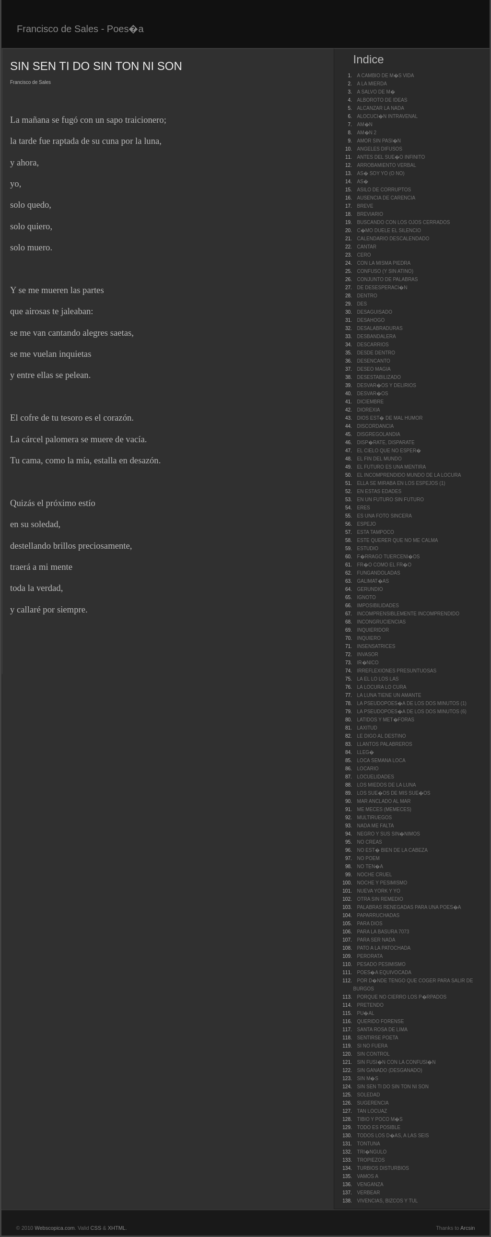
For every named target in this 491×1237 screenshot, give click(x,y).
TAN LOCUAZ (372, 1111)
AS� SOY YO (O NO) (381, 173)
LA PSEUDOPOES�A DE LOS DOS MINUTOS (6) (412, 711)
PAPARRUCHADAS (378, 915)
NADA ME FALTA (375, 825)
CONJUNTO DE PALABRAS (387, 279)
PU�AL (365, 1013)
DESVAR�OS (372, 393)
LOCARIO (368, 768)
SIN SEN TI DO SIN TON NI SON (393, 1086)
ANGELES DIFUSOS (379, 149)
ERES (363, 507)
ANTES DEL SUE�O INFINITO (391, 157)
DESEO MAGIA (374, 369)
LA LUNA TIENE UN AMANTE (389, 695)
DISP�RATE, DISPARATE (386, 442)
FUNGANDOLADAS (378, 573)
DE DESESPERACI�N (382, 287)
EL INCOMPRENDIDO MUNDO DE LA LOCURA (409, 475)
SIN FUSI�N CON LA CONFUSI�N (396, 1062)
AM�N (365, 124)
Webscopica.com (55, 1228)
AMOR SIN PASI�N (379, 140)
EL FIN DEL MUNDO (379, 458)
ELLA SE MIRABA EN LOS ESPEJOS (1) (401, 483)
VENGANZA (370, 1184)
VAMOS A (367, 1176)
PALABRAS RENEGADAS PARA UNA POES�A (409, 907)
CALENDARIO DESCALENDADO (393, 238)
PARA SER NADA (376, 939)
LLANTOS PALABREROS (384, 744)
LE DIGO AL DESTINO (381, 736)
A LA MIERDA (372, 83)
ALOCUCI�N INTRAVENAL (387, 116)
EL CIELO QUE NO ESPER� (389, 450)
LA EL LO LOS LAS (378, 679)
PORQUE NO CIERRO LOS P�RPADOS (402, 997)
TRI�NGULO (372, 1152)
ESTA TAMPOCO (375, 532)
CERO (364, 255)
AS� (362, 181)
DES (362, 303)
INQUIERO (369, 638)
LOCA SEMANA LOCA (381, 760)
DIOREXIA (368, 409)
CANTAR (366, 246)
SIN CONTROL (373, 1054)
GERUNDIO (370, 589)
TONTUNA (368, 1143)
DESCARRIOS (373, 344)
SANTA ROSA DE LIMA (382, 1029)
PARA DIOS (370, 923)
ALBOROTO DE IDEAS (382, 100)
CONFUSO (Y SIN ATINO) (385, 271)
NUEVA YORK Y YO (378, 891)
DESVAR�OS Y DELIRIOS (386, 385)
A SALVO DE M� (376, 91)
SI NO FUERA (372, 1046)
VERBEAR (368, 1192)
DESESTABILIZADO (379, 377)
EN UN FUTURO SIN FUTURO (390, 499)
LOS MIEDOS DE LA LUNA (386, 785)
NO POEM (368, 858)
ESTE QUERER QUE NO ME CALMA (397, 540)
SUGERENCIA (373, 1103)
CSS (96, 1228)
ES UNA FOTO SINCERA (384, 515)
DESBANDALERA (376, 336)
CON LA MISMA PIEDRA (384, 263)
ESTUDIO (367, 548)
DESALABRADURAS (380, 328)
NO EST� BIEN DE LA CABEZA (392, 850)
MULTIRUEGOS (374, 817)
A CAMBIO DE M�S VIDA (385, 75)
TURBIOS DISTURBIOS (383, 1168)
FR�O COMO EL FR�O (384, 564)
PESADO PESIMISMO (381, 964)
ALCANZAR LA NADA (380, 108)
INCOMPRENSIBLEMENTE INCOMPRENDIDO (408, 613)
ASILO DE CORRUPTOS (384, 189)
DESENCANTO (373, 361)
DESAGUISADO (374, 312)
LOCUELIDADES (375, 776)
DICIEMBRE (370, 401)
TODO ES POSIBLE (378, 1127)
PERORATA (370, 956)
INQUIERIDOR (373, 630)
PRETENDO (370, 1005)
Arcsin (467, 1228)
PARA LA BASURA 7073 (383, 931)
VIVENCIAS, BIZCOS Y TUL (387, 1200)
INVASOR (367, 654)
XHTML (117, 1228)
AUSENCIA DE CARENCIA (386, 197)
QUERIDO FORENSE (380, 1021)
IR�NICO (368, 662)
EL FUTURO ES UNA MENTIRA (391, 467)
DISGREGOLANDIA (378, 434)
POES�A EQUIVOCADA (384, 972)
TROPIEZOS (371, 1160)
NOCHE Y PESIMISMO (382, 882)
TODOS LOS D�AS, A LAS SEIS (393, 1135)
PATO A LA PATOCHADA (384, 948)
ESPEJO (366, 524)
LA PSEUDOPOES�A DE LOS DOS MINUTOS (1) (412, 703)
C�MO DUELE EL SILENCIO (389, 230)
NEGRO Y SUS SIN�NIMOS (388, 833)
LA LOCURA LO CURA (382, 687)
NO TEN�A (370, 866)
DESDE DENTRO (376, 352)
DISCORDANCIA (375, 426)
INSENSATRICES (376, 646)
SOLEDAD (368, 1094)
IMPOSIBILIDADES (378, 605)
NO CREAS (369, 842)
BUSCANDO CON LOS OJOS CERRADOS (403, 222)
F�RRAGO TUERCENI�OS (388, 556)
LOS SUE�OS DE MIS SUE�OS (394, 793)
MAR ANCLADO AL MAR (384, 801)
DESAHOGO (371, 320)
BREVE (365, 206)
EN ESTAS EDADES (379, 491)
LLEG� (365, 752)
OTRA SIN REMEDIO (380, 899)
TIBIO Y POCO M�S (380, 1119)
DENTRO (367, 295)
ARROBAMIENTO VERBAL (386, 165)
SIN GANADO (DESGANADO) (389, 1070)
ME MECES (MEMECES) (384, 809)
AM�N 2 (367, 132)
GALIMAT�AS (373, 581)
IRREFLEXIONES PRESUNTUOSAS (397, 670)
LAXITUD (367, 727)
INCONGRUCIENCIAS (381, 621)
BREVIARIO (370, 214)
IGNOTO (366, 597)
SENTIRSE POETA (377, 1037)
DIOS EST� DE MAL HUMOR (390, 418)
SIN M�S (367, 1078)
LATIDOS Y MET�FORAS (385, 719)
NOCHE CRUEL (374, 874)
